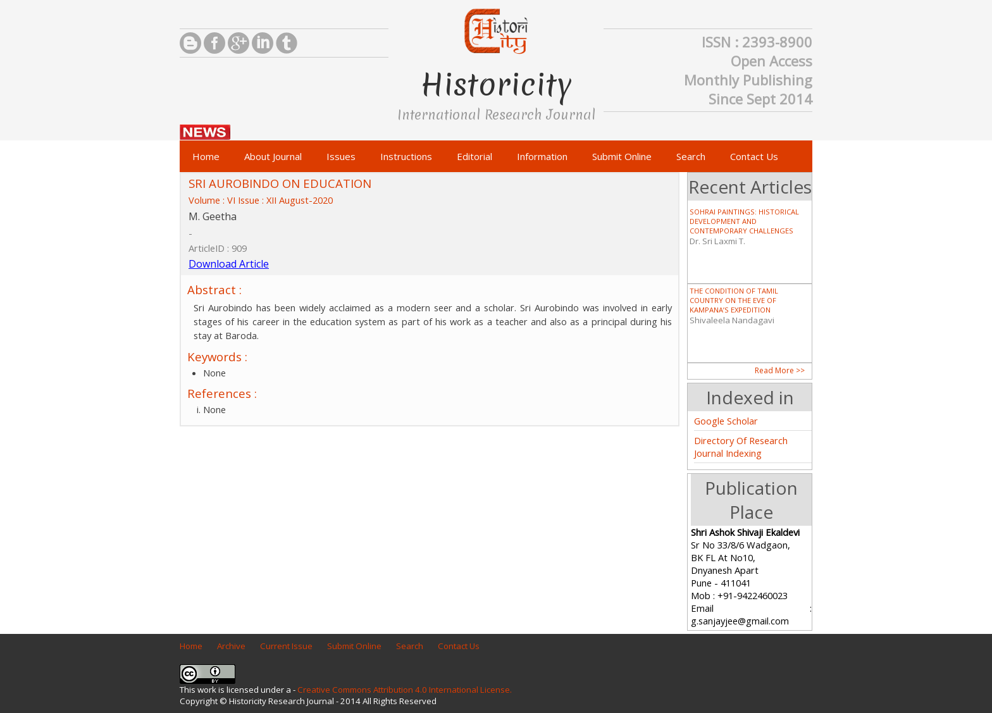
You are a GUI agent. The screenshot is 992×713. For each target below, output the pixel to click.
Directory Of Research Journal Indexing (741, 446)
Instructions (406, 156)
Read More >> (780, 370)
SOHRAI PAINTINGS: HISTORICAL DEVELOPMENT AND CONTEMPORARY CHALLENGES (744, 221)
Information (542, 156)
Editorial (474, 156)
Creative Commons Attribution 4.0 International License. (404, 689)
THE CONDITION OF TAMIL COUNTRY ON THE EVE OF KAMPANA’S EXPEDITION (734, 300)
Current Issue (286, 646)
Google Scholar (726, 420)
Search (690, 156)
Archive (231, 646)
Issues (341, 156)
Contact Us (754, 156)
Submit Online (622, 156)
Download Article (229, 264)
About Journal (273, 156)
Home (206, 156)
